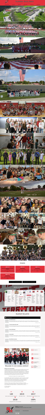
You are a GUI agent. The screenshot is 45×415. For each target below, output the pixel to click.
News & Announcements (22, 287)
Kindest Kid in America (16, 295)
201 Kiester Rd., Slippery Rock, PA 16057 (25, 407)
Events (22, 263)
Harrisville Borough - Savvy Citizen (20, 299)
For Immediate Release (33, 295)
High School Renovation (41, 296)
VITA (6, 294)
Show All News (22, 308)
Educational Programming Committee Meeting (7, 268)
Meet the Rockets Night (13, 297)
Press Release (37, 294)
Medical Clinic (25, 296)
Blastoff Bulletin (22, 314)
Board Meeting (22, 268)
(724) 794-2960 (20, 406)
